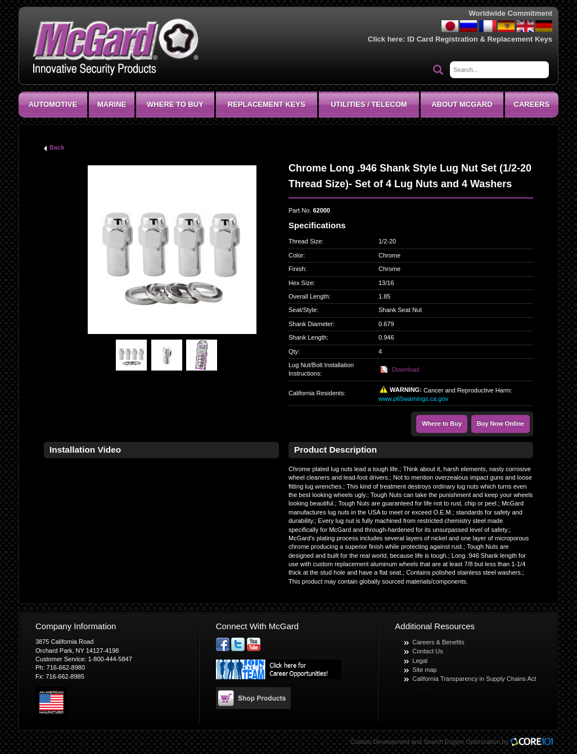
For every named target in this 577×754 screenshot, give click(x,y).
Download (406, 369)
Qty (293, 351)
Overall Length (308, 296)
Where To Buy (175, 104)
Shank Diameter (310, 323)
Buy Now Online (500, 423)
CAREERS (532, 104)
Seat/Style (302, 309)
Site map (424, 669)
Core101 (534, 742)
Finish (296, 268)
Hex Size (300, 282)
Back (56, 147)
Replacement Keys (266, 104)
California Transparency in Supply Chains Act (474, 678)
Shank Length (307, 337)
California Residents (316, 393)
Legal (419, 660)
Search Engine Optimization (461, 741)
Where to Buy (442, 423)
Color (295, 255)
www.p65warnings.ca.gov (413, 398)
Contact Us (427, 651)
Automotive (53, 104)
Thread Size (305, 241)
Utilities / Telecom (369, 104)
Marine (111, 104)
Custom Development (380, 741)
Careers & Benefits (438, 642)
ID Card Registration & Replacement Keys (479, 39)
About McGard (461, 104)
